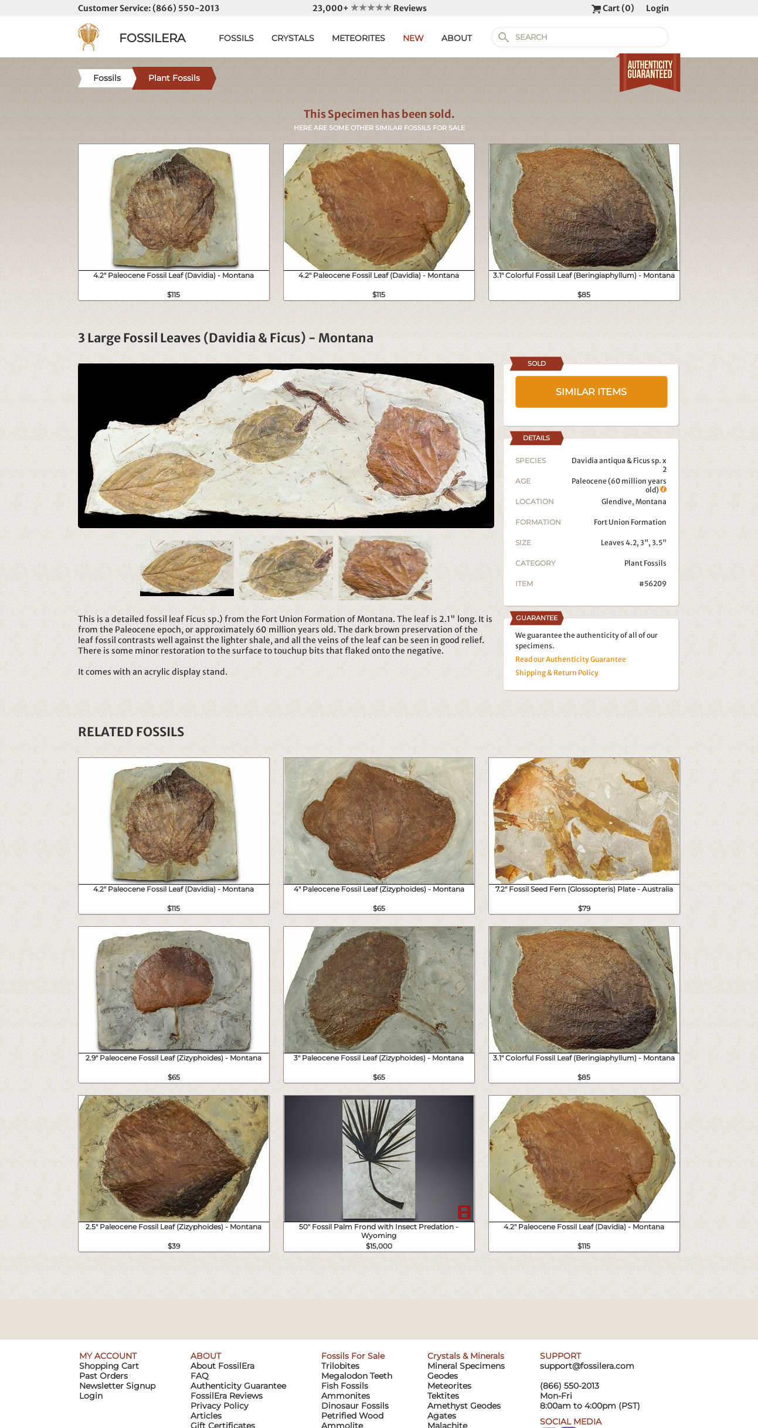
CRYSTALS (292, 38)
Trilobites (340, 1366)
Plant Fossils (645, 563)
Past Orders (103, 1376)
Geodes (442, 1376)
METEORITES (358, 38)
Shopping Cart (109, 1366)
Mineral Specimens (466, 1366)
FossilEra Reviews (227, 1395)
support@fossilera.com (587, 1366)
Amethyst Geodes (464, 1405)
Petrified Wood (352, 1415)
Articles (206, 1415)
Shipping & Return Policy (557, 672)
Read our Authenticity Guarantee (570, 659)
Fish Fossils (344, 1386)
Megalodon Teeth (356, 1376)
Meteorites (449, 1386)
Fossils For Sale (353, 1356)
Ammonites (345, 1395)
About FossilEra (222, 1366)
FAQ (200, 1376)
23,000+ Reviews (369, 8)
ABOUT (456, 38)
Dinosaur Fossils (355, 1405)
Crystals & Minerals (465, 1356)
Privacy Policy (220, 1405)
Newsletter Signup (117, 1386)
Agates (441, 1415)
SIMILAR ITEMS (591, 391)
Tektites (443, 1395)
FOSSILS (236, 38)
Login (657, 8)
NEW (413, 38)
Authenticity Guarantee (238, 1386)
